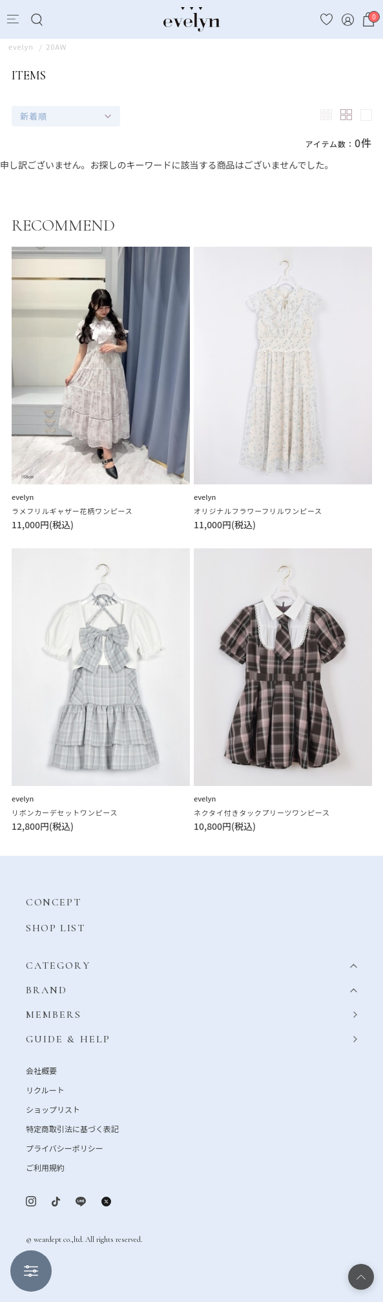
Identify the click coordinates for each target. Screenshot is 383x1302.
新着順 (33, 116)
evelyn (23, 496)
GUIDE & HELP (68, 1039)
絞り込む (31, 1271)
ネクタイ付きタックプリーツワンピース (262, 812)
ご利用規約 (45, 1167)
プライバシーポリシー (64, 1147)
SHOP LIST (55, 928)
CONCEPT (53, 902)
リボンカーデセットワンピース (65, 812)
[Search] (36, 20)
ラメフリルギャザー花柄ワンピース (72, 511)
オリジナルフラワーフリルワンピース (258, 511)
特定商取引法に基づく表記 (72, 1128)
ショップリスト (53, 1109)
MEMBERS (54, 1014)
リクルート (45, 1089)
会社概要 (41, 1070)
